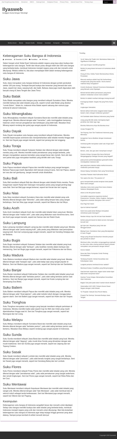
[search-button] (114, 2)
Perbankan (65, 43)
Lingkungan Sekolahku (88, 107)
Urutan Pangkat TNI (87, 129)
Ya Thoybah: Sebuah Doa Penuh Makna (93, 292)
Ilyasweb (12, 9)
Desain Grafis (30, 43)
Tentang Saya (88, 2)
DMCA (32, 2)
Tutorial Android (77, 43)
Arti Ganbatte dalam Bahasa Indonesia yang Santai (97, 116)
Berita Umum (12, 43)
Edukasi (39, 43)
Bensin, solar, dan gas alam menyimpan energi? (96, 151)
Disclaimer (24, 2)
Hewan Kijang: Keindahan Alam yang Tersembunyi (97, 171)
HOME (4, 42)
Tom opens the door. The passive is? (92, 178)
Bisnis (21, 43)
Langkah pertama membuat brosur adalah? (94, 264)
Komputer (56, 43)
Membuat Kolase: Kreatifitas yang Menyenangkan (96, 268)
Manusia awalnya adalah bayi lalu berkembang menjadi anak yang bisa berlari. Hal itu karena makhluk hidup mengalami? (95, 81)
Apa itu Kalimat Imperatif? (88, 207)
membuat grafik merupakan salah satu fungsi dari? (97, 144)
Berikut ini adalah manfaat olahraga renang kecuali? (97, 98)
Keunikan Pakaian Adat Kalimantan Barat (94, 174)
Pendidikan (34, 59)
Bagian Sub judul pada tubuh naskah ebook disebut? (97, 283)
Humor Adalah (85, 250)
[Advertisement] (73, 22)
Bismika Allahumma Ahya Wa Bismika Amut (94, 125)
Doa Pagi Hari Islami (87, 204)
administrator (8, 59)
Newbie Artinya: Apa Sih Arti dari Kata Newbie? (95, 216)
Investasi (48, 43)
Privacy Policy (64, 2)
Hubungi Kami (40, 2)
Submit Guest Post (76, 2)
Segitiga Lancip (85, 147)
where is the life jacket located (90, 193)
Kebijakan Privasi (52, 2)
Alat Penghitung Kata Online (10, 2)
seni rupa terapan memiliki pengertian (92, 65)
